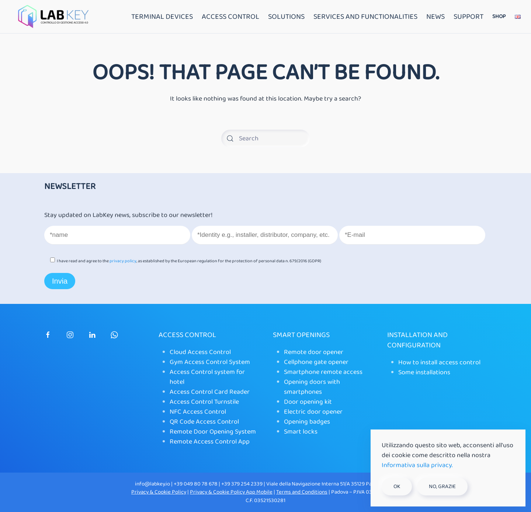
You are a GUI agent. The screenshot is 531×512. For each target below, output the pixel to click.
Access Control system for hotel (207, 377)
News (435, 16)
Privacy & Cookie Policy (158, 492)
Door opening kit (308, 402)
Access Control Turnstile (204, 402)
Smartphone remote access (323, 372)
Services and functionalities (365, 16)
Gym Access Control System (210, 362)
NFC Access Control (198, 412)
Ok (396, 486)
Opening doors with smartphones (312, 387)
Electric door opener (313, 412)
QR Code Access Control (204, 422)
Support (468, 16)
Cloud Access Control (200, 352)
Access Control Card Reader (210, 392)
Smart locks (300, 432)
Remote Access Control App (210, 441)
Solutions (286, 16)
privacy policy (123, 260)
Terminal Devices (162, 16)
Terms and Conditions (301, 492)
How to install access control (439, 362)
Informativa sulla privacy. (417, 465)
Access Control (230, 16)
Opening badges (307, 422)
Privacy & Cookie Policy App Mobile (231, 492)
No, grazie (442, 486)
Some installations (424, 372)
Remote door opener (313, 352)
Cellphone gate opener (316, 362)
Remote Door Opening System (213, 432)
